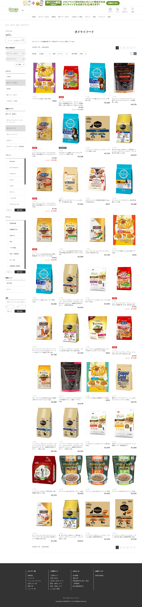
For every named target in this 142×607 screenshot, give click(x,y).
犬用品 (9, 76)
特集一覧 (30, 586)
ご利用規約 (76, 583)
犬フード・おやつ (15, 25)
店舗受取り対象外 (15, 266)
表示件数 (74, 54)
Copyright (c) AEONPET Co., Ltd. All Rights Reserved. (71, 601)
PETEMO (12, 161)
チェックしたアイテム (34, 581)
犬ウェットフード (12, 134)
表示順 (34, 54)
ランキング (31, 578)
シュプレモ (13, 198)
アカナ (12, 186)
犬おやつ (9, 140)
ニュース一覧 (32, 589)
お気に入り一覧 (32, 583)
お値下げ (12, 235)
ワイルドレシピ (14, 204)
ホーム (7, 25)
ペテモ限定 (13, 248)
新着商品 (30, 575)
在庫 (54, 54)
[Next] (134, 47)
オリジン (12, 192)
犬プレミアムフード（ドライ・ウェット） (15, 121)
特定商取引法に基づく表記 (81, 581)
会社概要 (75, 575)
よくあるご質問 (55, 589)
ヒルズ (12, 180)
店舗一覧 (75, 578)
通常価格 (9, 283)
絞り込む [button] (20, 210)
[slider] (8, 302)
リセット (9, 210)
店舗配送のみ (14, 229)
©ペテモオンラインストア (71, 598)
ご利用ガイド (54, 575)
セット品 (12, 260)
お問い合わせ (54, 578)
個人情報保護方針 (78, 586)
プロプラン (13, 173)
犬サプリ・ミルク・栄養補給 (15, 146)
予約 (11, 241)
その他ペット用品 (12, 101)
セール (9, 289)
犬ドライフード (25, 25)
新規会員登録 (99, 575)
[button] (22, 10)
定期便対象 (13, 223)
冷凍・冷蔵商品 (14, 254)
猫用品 (9, 89)
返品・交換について (56, 586)
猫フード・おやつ (12, 95)
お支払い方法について (57, 581)
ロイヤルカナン (14, 167)
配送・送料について (56, 583)
